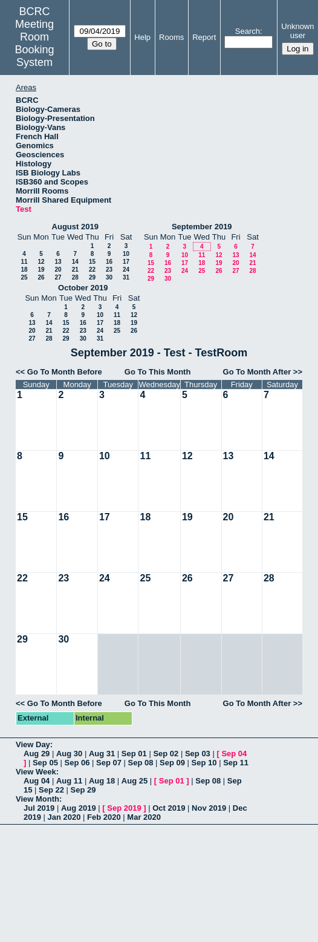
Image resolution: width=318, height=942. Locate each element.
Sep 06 (76, 762)
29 (92, 277)
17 (126, 261)
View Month (37, 798)
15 (92, 261)
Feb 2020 (104, 817)
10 (126, 253)
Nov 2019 (209, 808)
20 (57, 269)
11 (24, 261)
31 (126, 277)
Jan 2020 (64, 817)
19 (40, 269)
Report (204, 37)
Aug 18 (102, 780)
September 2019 (202, 226)
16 (109, 261)
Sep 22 (51, 789)
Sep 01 (134, 753)
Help (142, 37)
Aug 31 (102, 753)
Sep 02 (165, 753)
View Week (36, 771)
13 (57, 261)
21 (75, 269)
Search (247, 31)
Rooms (171, 37)
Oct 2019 (168, 808)
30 (109, 277)
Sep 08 (141, 762)
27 (57, 277)
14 (75, 261)
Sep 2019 (124, 808)
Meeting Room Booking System (34, 43)
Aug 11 (69, 780)
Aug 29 (37, 753)
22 (92, 269)
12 (40, 261)
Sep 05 (45, 762)
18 (24, 269)
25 (24, 277)
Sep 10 (204, 762)
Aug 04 (37, 780)
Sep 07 (109, 762)
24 (126, 269)
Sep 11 (235, 762)
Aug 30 (69, 753)
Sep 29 (83, 789)
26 (40, 277)
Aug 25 (135, 780)
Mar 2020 (144, 817)
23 (109, 269)
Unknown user (297, 31)
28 (75, 277)
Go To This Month (158, 371)
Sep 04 (234, 753)
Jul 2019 (39, 808)
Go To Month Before (64, 371)
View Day (33, 744)
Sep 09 (172, 762)
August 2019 (75, 226)
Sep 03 (197, 753)
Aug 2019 (78, 808)
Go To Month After (257, 371)
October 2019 (83, 287)
